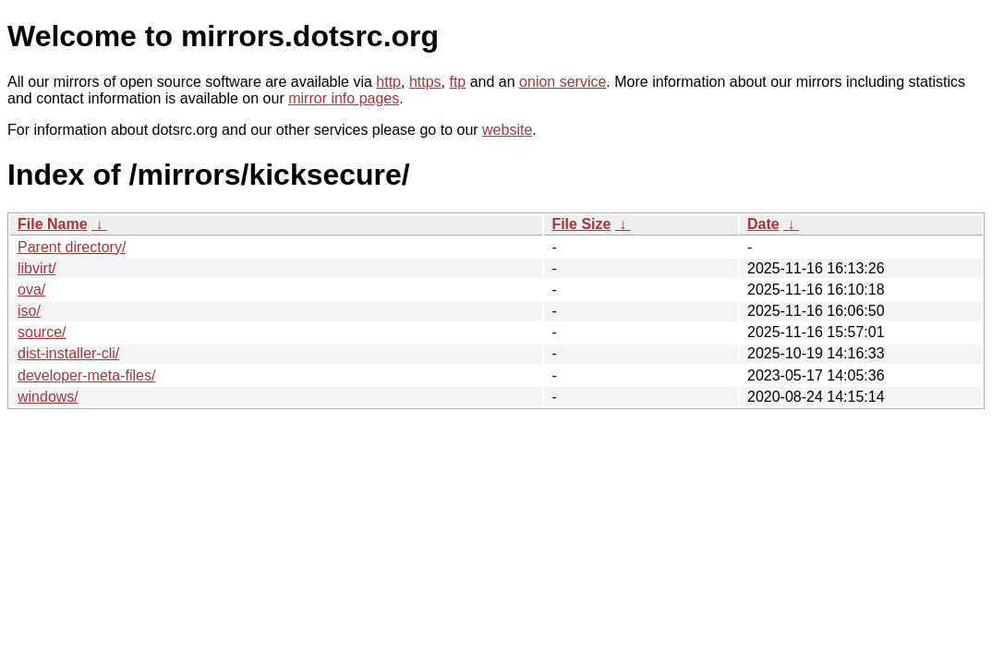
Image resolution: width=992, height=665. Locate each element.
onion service (562, 82)
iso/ (29, 311)
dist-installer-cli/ (68, 353)
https (425, 82)
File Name (53, 224)
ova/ (31, 289)
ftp (457, 82)
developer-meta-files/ (86, 375)
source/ (42, 332)
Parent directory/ (72, 247)
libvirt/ (37, 268)
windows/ (48, 397)
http (388, 82)
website (507, 130)
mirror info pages (343, 98)
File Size (581, 224)
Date (763, 224)
